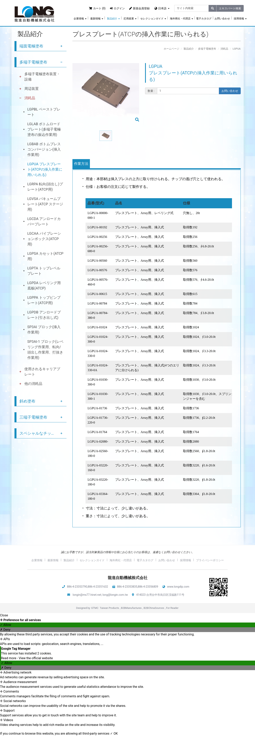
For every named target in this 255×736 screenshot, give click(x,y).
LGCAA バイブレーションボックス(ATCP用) (44, 238)
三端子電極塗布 (33, 417)
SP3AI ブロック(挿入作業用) (44, 329)
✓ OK (114, 733)
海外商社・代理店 (181, 18)
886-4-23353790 (77, 586)
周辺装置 (31, 88)
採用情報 (240, 18)
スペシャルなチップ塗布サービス (43, 433)
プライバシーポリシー (210, 560)
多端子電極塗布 (33, 62)
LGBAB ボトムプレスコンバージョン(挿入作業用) (44, 149)
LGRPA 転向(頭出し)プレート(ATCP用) (45, 186)
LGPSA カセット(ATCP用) (45, 256)
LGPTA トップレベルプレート (44, 271)
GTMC (94, 607)
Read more (9, 658)
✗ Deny (5, 629)
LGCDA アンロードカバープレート (44, 221)
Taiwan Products (109, 607)
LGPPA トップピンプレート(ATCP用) (44, 300)
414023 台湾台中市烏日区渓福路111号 (160, 594)
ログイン (117, 8)
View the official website (36, 658)
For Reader (172, 607)
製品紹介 (113, 18)
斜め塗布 (27, 401)
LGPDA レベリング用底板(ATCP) (44, 285)
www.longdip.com (178, 586)
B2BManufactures (131, 607)
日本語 (162, 8)
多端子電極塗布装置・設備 (42, 76)
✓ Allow (5, 625)
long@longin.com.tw (115, 594)
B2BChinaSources (153, 607)
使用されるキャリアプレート (42, 371)
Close (4, 615)
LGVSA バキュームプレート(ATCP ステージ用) (45, 204)
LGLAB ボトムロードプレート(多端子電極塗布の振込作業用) (44, 129)
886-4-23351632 (98, 586)
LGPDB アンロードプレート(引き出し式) (44, 315)
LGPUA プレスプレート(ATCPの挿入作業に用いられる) (44, 169)
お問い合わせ (222, 18)
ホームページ (171, 48)
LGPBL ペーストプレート (43, 112)
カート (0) (97, 8)
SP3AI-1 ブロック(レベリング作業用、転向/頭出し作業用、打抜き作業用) (45, 349)
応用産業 (130, 18)
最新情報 (96, 18)
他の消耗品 (33, 383)
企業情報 (80, 18)
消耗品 (29, 98)
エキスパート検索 (230, 8)
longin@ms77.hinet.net (87, 594)
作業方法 (81, 163)
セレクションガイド (153, 18)
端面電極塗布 (31, 46)
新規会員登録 (139, 8)
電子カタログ (204, 18)
